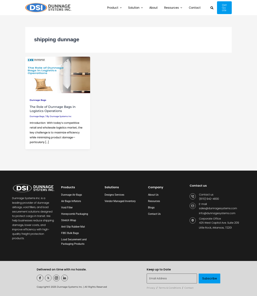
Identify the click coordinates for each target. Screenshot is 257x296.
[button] (113, 8)
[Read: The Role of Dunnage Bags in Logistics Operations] (57, 76)
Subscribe (209, 278)
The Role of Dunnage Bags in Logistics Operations (54, 110)
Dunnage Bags (39, 101)
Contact (189, 287)
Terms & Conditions (170, 287)
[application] (118, 8)
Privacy (151, 287)
